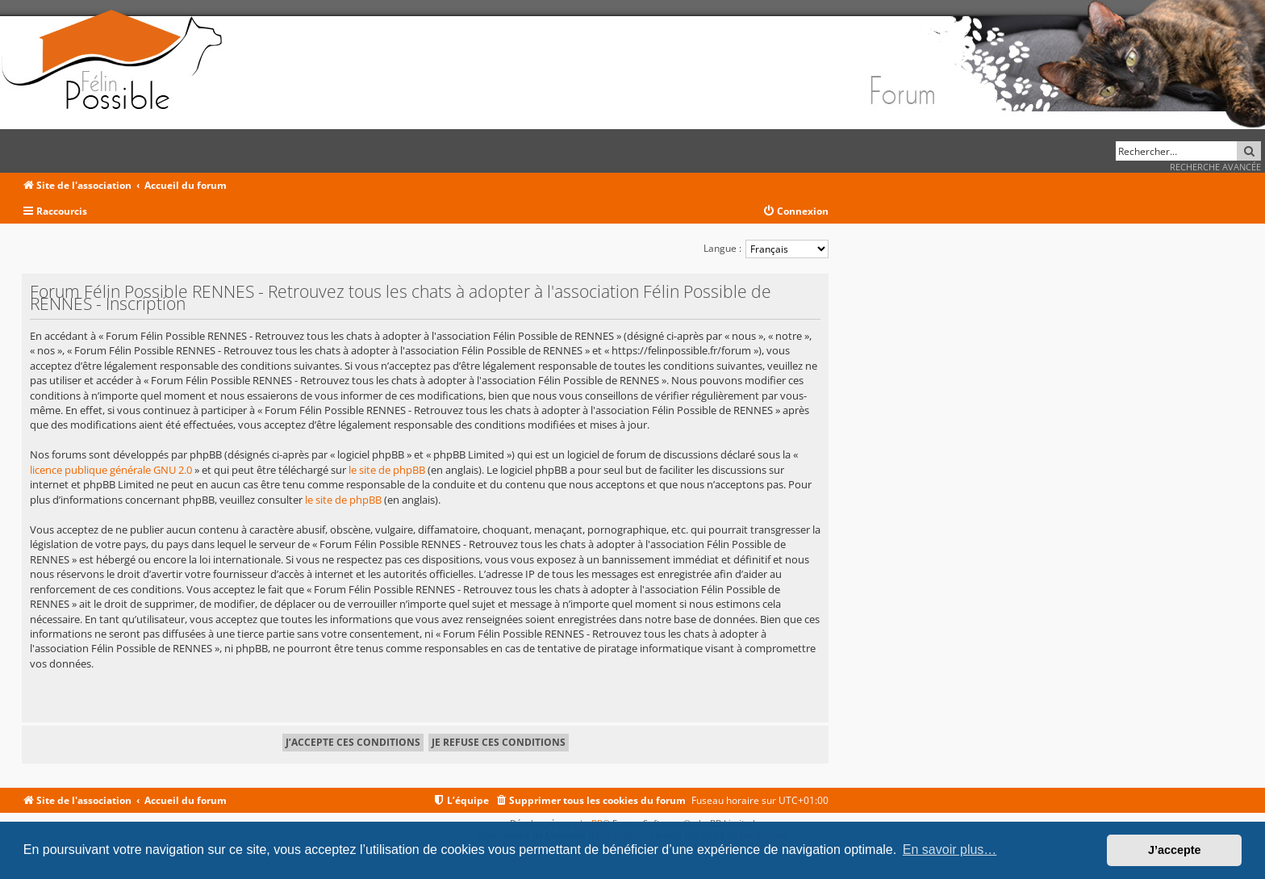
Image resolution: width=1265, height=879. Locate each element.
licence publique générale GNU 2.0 (111, 470)
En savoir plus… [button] (950, 849)
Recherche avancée (1215, 167)
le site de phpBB (387, 470)
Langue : (722, 248)
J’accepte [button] (1174, 849)
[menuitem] (795, 212)
